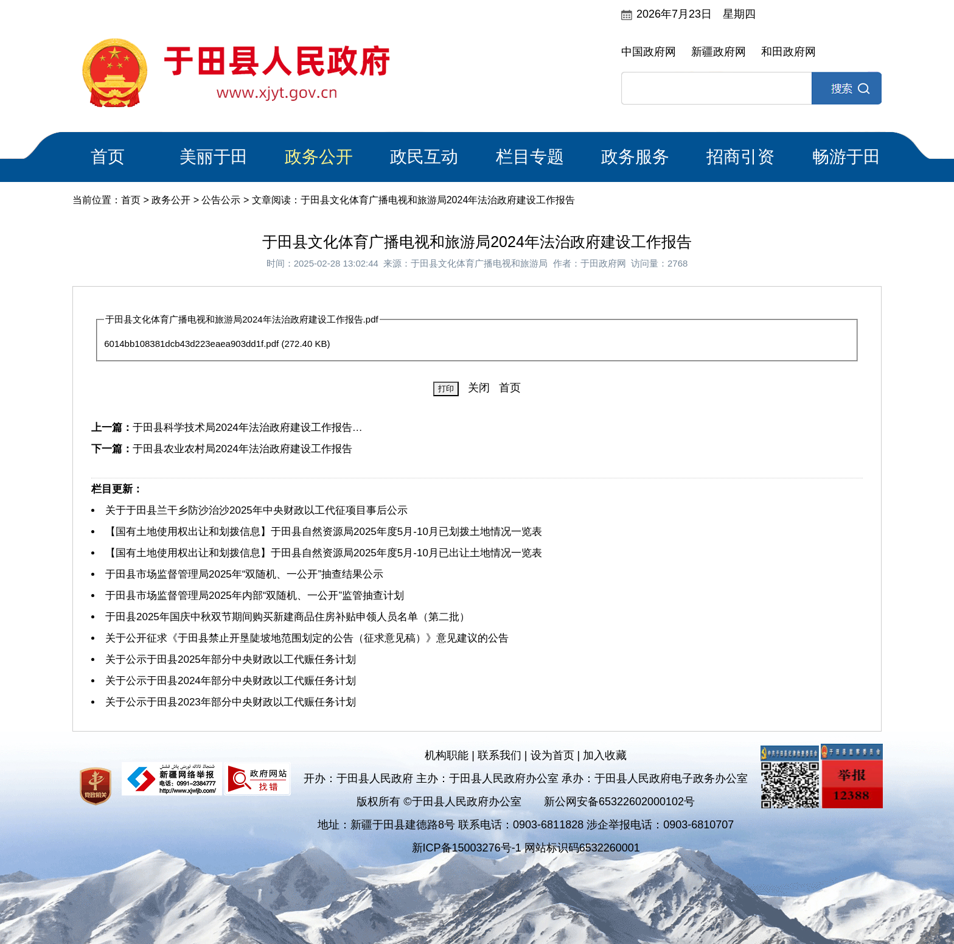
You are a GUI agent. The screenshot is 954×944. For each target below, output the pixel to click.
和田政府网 (788, 52)
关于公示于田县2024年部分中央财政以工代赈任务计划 (230, 681)
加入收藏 (605, 755)
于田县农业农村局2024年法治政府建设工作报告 (242, 449)
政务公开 (319, 156)
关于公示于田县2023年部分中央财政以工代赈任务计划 (230, 702)
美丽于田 (213, 156)
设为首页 (552, 755)
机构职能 (446, 755)
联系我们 (499, 755)
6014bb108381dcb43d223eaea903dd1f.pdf (191, 343)
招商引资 (740, 156)
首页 (108, 156)
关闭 (479, 388)
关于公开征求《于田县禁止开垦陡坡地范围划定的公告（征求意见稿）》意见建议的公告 (307, 638)
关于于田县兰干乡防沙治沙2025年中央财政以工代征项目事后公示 (256, 510)
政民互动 (424, 156)
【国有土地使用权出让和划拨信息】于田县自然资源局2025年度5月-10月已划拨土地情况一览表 (323, 531)
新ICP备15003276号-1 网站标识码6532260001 (526, 848)
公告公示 (220, 200)
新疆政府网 (718, 52)
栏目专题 (530, 156)
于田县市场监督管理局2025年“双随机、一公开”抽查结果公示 (244, 574)
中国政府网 (648, 52)
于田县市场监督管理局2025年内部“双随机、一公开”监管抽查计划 (254, 595)
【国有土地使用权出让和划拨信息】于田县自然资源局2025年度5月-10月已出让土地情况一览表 (323, 553)
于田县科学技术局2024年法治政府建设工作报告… (248, 427)
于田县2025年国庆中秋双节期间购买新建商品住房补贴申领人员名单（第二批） (287, 617)
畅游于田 (846, 156)
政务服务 (635, 156)
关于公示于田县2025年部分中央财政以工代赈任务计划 (230, 659)
